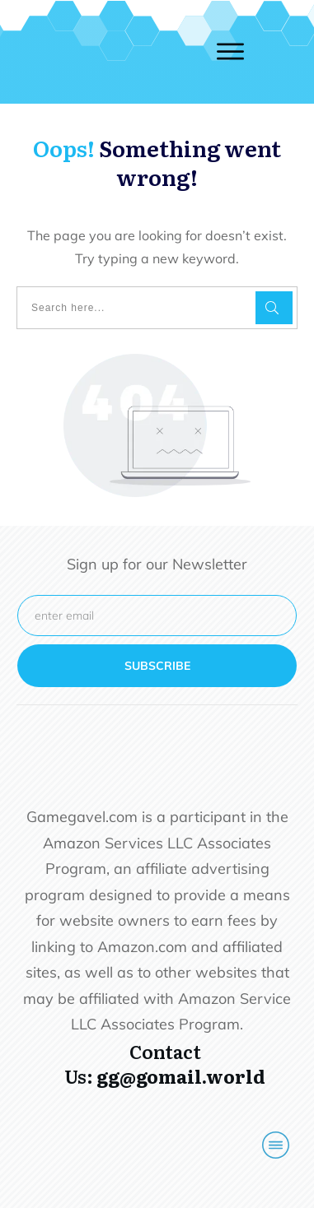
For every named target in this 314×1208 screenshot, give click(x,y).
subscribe (157, 665)
